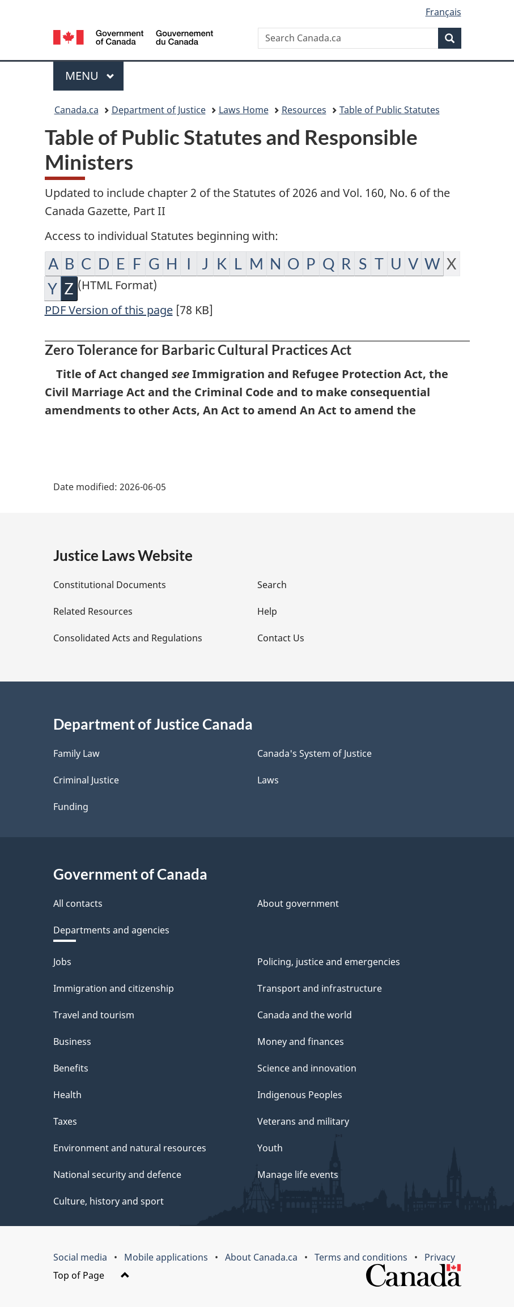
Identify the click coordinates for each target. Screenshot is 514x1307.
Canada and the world (304, 1015)
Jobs (62, 961)
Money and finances (300, 1041)
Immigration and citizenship (113, 988)
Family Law (76, 753)
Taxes (65, 1121)
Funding (70, 806)
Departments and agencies (111, 930)
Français (443, 12)
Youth (270, 1148)
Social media (80, 1257)
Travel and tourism (93, 1015)
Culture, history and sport (108, 1201)
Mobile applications (166, 1257)
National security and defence (117, 1174)
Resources (304, 110)
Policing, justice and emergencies (328, 961)
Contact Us (280, 638)
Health (67, 1095)
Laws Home (244, 110)
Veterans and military (303, 1121)
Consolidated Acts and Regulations (127, 638)
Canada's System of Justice (314, 753)
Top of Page (91, 1275)
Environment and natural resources (129, 1148)
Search (272, 584)
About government (298, 903)
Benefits (70, 1068)
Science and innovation (306, 1068)
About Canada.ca (261, 1257)
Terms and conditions (361, 1257)
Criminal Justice (86, 780)
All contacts (78, 903)
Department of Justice (159, 110)
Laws (268, 780)
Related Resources (93, 611)
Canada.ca (76, 110)
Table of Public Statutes (389, 110)
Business (72, 1041)
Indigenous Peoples (299, 1095)
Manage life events (297, 1174)
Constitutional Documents (109, 584)
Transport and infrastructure (319, 988)
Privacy (439, 1257)
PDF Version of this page (109, 310)
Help (267, 611)
